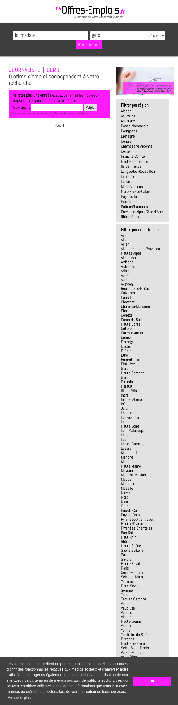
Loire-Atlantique (133, 430)
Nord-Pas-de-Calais (136, 191)
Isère (125, 403)
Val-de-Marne (131, 652)
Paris (125, 568)
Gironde (127, 381)
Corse (125, 151)
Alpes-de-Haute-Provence (140, 248)
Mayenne (128, 470)
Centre (126, 141)
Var (123, 603)
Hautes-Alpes (131, 253)
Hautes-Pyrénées (134, 523)
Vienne (126, 616)
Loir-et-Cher (130, 417)
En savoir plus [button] (19, 698)
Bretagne (128, 136)
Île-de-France (131, 166)
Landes (126, 412)
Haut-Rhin (128, 537)
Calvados (128, 293)
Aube (124, 275)
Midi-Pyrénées (132, 186)
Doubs (126, 346)
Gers (124, 377)
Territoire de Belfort (136, 634)
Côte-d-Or (128, 328)
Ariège (125, 270)
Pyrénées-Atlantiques (137, 519)
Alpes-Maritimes (133, 257)
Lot (123, 439)
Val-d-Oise (129, 656)
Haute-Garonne (132, 373)
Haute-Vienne (131, 621)
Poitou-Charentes (134, 206)
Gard (124, 368)
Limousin (128, 176)
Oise (124, 501)
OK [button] (152, 681)
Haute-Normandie (134, 161)
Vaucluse (128, 608)
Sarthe (126, 554)
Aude (124, 279)
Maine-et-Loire (132, 452)
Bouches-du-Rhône (135, 288)
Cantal (126, 297)
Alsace (126, 111)
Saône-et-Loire (132, 550)
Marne (125, 461)
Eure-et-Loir (130, 359)
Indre (125, 395)
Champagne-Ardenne (137, 146)
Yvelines (127, 581)
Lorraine (127, 181)
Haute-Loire (130, 426)
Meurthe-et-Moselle (136, 474)
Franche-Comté (133, 156)
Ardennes (128, 266)
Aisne (125, 239)
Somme (127, 590)
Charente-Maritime (135, 306)
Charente (128, 302)
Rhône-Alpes (130, 216)
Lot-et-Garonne (132, 443)
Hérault (126, 386)
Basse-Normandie (134, 126)
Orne (124, 505)
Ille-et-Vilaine (131, 390)
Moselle (127, 488)
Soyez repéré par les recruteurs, (148, 88)
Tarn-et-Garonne (133, 599)
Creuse (126, 337)
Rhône (125, 541)
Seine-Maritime (133, 572)
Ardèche (127, 262)
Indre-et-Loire (131, 399)
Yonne (125, 630)
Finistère (128, 363)
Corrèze (127, 315)
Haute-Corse (130, 324)
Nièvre (126, 492)
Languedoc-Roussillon (138, 171)
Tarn (124, 594)
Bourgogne (129, 131)
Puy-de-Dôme (131, 514)
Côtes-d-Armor (132, 333)
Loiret (125, 434)
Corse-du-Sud (131, 319)
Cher (124, 310)
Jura (124, 408)
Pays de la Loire (133, 196)
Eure (124, 355)
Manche (127, 457)
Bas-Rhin (128, 532)
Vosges (126, 625)
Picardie (127, 201)
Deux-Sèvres (130, 585)
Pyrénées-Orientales (136, 528)
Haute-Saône (131, 545)
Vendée (126, 612)
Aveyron (127, 284)
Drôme (126, 350)
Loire (125, 421)
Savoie (126, 559)
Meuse (126, 479)
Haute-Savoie (131, 563)
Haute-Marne (131, 466)
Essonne (127, 639)
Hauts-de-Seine (133, 643)
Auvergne (128, 120)
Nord (124, 497)
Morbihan (128, 483)
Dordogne (128, 341)
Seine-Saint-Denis (135, 647)
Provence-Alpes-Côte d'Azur (142, 211)
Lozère (126, 448)
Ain (123, 235)
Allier (125, 244)
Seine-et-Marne (133, 576)
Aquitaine (128, 116)
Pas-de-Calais (131, 510)
